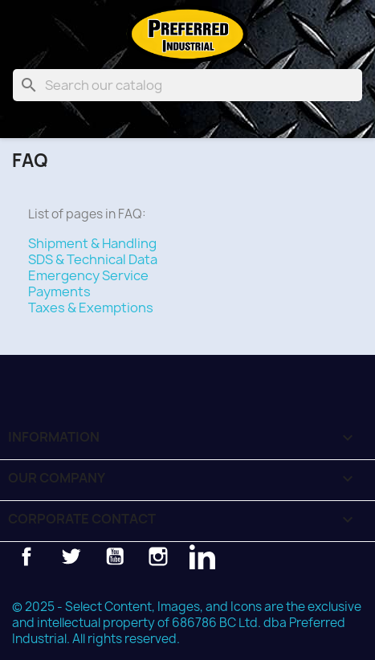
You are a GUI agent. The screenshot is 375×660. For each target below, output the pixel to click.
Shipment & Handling (92, 243)
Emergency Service (88, 275)
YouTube (115, 556)
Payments (59, 291)
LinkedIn (202, 556)
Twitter (71, 556)
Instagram (158, 556)
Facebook (26, 556)
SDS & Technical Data (92, 259)
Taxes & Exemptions (90, 307)
